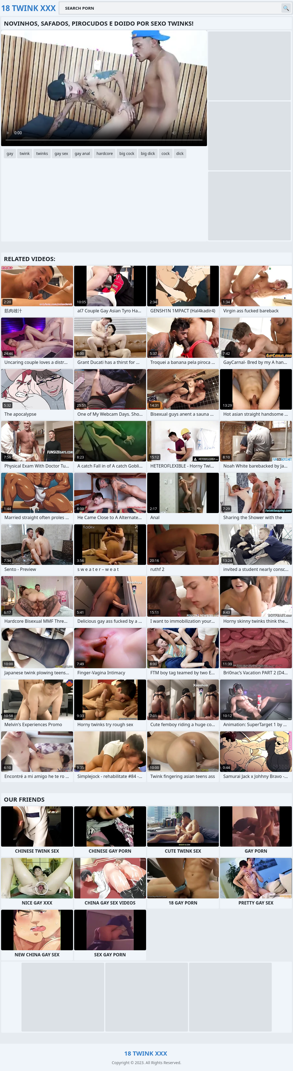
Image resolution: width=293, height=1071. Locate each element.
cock (166, 153)
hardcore (104, 153)
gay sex (61, 153)
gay (10, 153)
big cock (126, 153)
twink (25, 153)
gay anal (82, 153)
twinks (42, 153)
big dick (148, 153)
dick (180, 153)
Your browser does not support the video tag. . (104, 88)
